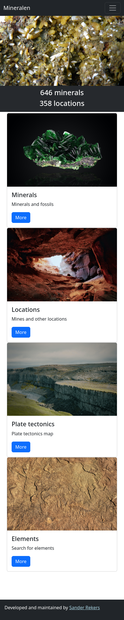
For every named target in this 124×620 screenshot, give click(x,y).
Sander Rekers (84, 607)
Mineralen (16, 8)
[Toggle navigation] (113, 8)
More (21, 217)
